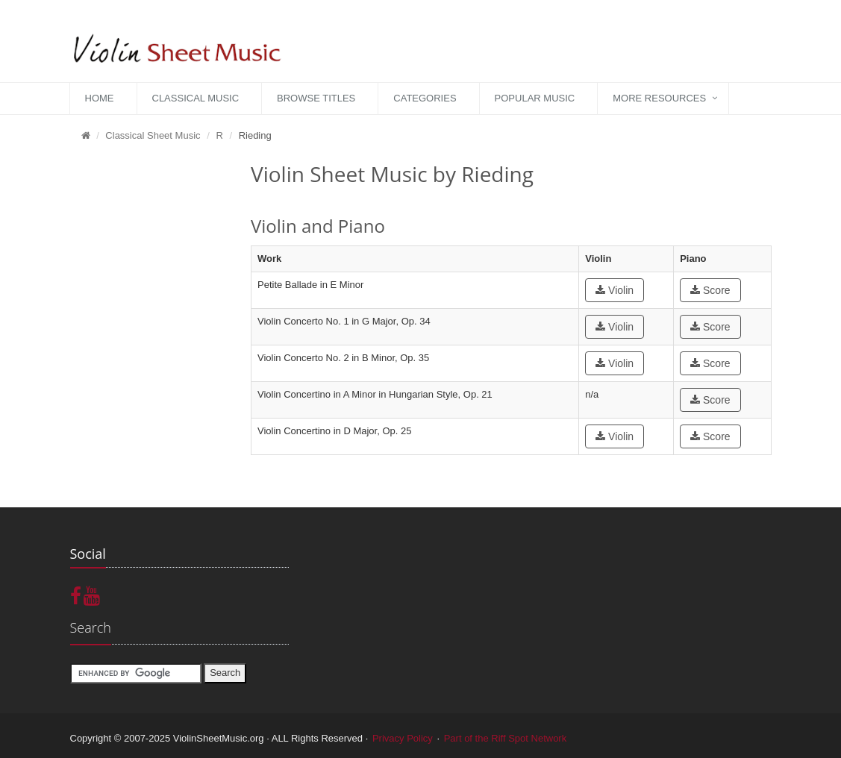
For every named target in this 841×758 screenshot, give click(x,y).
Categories (424, 98)
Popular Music (535, 98)
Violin (614, 290)
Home (99, 98)
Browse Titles (316, 98)
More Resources (659, 98)
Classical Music (196, 98)
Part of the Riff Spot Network (505, 738)
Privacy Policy (402, 738)
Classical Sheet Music (152, 135)
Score (710, 290)
